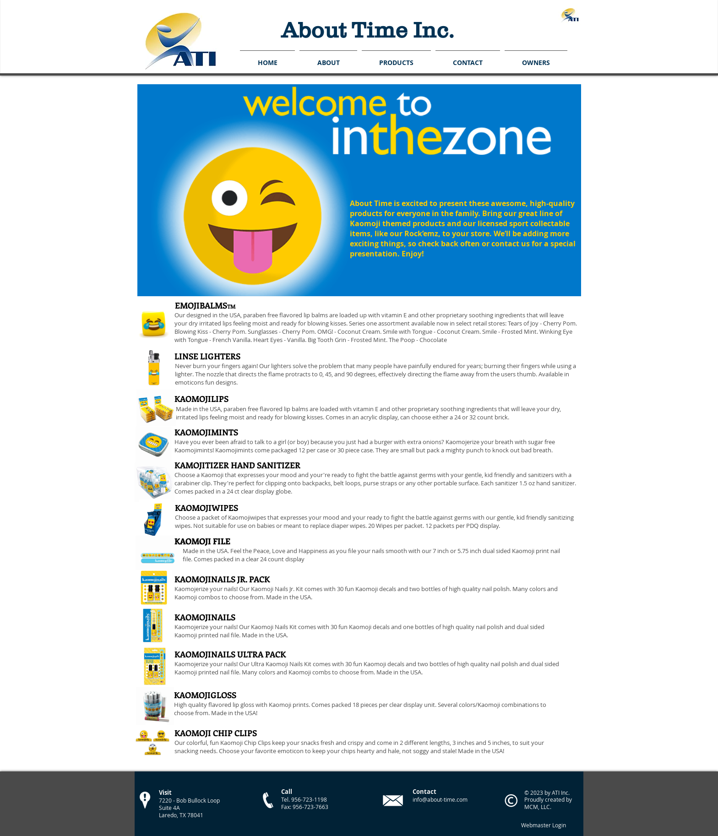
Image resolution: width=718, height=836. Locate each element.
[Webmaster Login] (543, 825)
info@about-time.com (440, 799)
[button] (396, 58)
